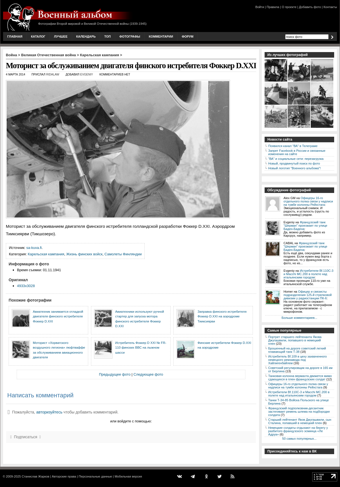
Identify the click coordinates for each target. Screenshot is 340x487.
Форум (187, 36)
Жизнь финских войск (84, 254)
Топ (107, 36)
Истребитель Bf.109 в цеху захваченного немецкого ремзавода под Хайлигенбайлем (297, 360)
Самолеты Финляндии (123, 254)
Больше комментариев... (299, 317)
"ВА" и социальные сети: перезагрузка (296, 158)
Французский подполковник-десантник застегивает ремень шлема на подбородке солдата (299, 412)
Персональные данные (95, 476)
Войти (259, 7)
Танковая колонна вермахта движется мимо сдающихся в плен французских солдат (300, 377)
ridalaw (52, 74)
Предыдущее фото (114, 374)
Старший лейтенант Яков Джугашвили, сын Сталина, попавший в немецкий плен (299, 421)
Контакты (330, 7)
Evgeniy (86, 74)
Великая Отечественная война (48, 55)
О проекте (289, 7)
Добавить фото (310, 7)
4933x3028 (26, 286)
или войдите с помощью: (131, 421)
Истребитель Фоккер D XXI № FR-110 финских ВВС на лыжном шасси (140, 347)
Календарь (86, 36)
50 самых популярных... (299, 438)
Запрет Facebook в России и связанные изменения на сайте (296, 152)
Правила (273, 7)
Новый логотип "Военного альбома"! (294, 168)
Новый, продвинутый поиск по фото (294, 163)
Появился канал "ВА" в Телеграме (292, 146)
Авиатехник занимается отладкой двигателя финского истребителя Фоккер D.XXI (58, 316)
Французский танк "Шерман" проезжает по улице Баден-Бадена (305, 226)
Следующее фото (148, 374)
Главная (14, 36)
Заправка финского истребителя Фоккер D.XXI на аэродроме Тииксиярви (222, 316)
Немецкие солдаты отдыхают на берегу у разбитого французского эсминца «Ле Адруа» (298, 431)
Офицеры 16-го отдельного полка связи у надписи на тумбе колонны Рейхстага (308, 201)
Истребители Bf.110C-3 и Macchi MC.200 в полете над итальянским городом (308, 274)
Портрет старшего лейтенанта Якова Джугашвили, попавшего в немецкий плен (295, 340)
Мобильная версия (128, 476)
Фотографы (129, 36)
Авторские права (64, 476)
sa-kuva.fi (34, 248)
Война (11, 55)
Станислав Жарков (35, 476)
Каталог (38, 36)
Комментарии (161, 36)
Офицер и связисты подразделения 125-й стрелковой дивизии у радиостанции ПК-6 (308, 295)
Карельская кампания (99, 55)
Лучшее (61, 36)
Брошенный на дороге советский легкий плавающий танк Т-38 (297, 350)
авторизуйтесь (49, 412)
